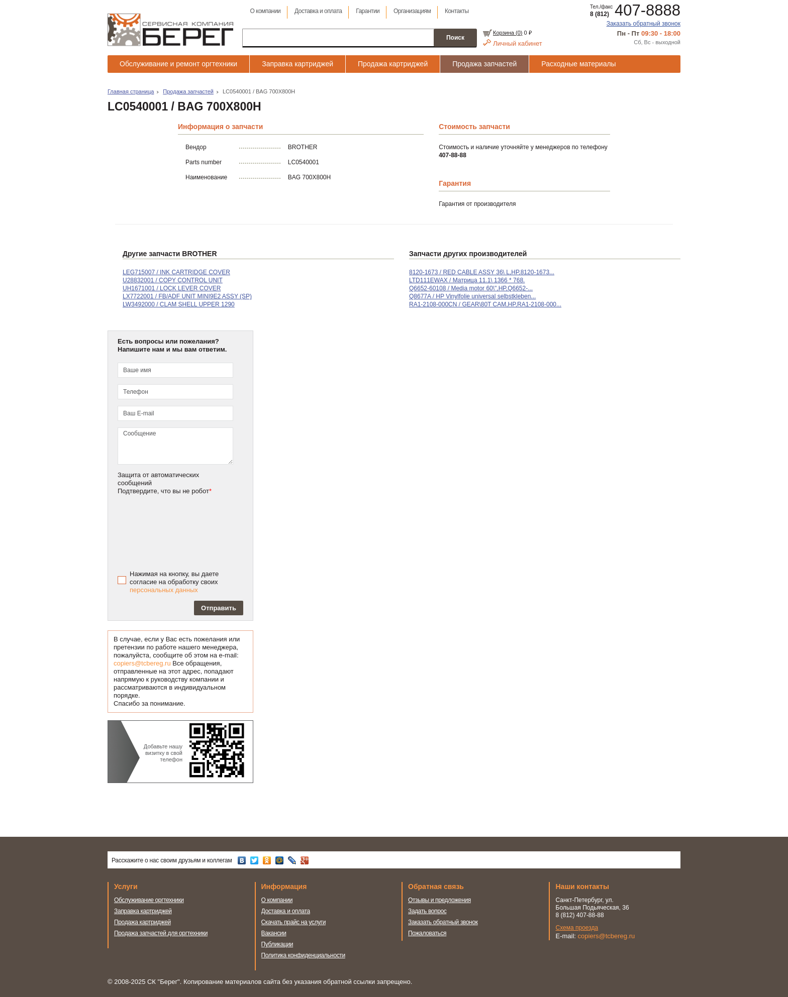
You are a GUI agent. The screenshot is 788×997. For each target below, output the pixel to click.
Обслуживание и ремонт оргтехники (178, 64)
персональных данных (164, 590)
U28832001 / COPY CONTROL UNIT (173, 280)
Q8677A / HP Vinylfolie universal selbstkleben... (472, 296)
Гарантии (367, 11)
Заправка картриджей (297, 64)
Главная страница (131, 91)
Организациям (412, 11)
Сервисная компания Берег (170, 30)
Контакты (457, 11)
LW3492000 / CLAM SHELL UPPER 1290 (179, 304)
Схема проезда (577, 927)
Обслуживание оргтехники (149, 900)
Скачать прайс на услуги (293, 922)
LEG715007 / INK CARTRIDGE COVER (176, 272)
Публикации (277, 944)
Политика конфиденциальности (303, 955)
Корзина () (507, 33)
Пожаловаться (427, 933)
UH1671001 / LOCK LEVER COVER (172, 288)
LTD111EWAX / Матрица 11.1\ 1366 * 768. (467, 280)
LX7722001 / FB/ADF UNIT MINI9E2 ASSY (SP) (187, 296)
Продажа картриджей (393, 64)
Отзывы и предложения (439, 900)
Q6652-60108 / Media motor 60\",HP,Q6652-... (471, 288)
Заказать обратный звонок (643, 23)
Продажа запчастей (484, 64)
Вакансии (273, 933)
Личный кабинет (517, 43)
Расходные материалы (578, 64)
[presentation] (189, 531)
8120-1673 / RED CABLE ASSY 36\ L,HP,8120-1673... (481, 272)
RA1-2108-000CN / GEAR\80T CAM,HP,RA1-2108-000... (485, 304)
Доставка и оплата (318, 11)
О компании (265, 11)
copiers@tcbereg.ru (142, 663)
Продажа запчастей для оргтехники (161, 933)
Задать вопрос (427, 911)
